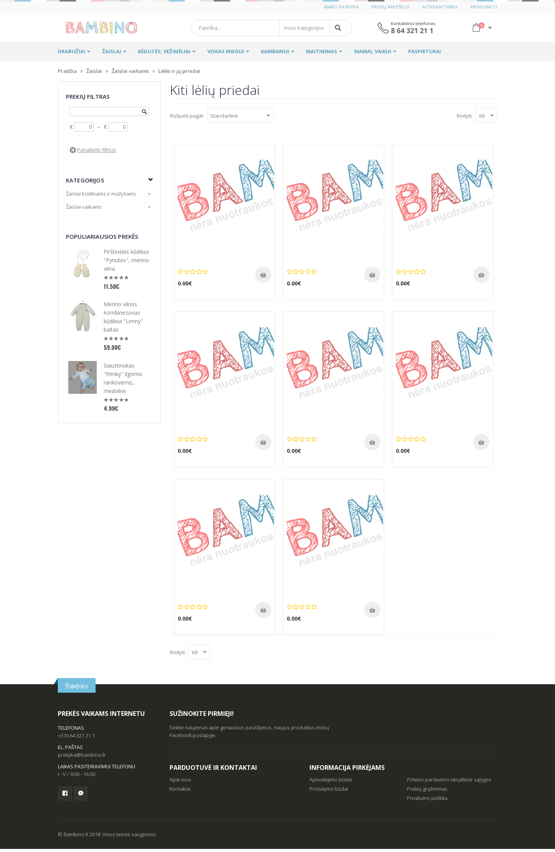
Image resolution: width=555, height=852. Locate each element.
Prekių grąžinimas (427, 792)
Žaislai (94, 74)
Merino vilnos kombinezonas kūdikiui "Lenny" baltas (123, 320)
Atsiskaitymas (440, 7)
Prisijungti (484, 7)
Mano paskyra (341, 7)
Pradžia (67, 74)
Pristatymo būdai (328, 792)
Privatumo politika (427, 801)
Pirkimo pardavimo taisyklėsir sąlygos (449, 782)
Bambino (77, 689)
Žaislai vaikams (130, 74)
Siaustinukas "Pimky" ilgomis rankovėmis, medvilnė (123, 381)
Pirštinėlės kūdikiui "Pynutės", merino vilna (126, 263)
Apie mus (180, 782)
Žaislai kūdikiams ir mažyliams (101, 196)
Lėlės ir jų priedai (179, 74)
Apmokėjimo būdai (330, 782)
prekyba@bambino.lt (81, 758)
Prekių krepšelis (390, 7)
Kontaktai (180, 792)
